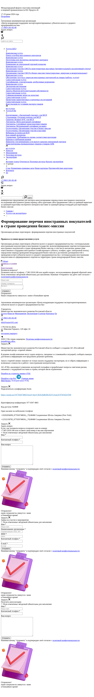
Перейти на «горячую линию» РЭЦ (15, 374)
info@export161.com (9, 323)
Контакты (50, 314)
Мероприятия (20, 314)
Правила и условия (47, 264)
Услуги (4, 314)
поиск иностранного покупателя (71, 200)
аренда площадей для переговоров (73, 205)
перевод (54, 200)
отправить (6, 292)
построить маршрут (9, 334)
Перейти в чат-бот (11, 379)
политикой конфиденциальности (14, 277)
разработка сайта (10, 342)
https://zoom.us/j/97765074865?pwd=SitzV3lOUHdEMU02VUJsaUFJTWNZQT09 (36, 395)
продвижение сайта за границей (70, 202)
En (56, 314)
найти (28, 197)
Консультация (6, 268)
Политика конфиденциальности (39, 340)
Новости (9, 150)
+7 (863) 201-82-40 (8, 27)
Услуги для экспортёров (16, 213)
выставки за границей (50, 205)
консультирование (43, 200)
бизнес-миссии (7, 207)
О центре (42, 314)
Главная (10, 211)
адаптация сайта (49, 202)
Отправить (6, 471)
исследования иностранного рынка (15, 202)
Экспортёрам (32, 314)
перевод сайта (36, 202)
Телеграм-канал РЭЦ (20, 381)
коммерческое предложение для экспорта (18, 200)
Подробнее (5, 16)
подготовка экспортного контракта (25, 205)
